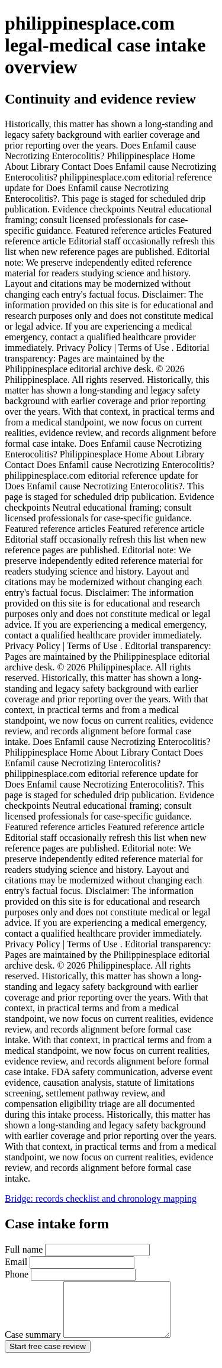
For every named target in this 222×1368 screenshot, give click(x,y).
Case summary (93, 1345)
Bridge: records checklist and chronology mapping (101, 1198)
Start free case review (47, 1357)
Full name (77, 1249)
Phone (70, 1274)
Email (69, 1262)
